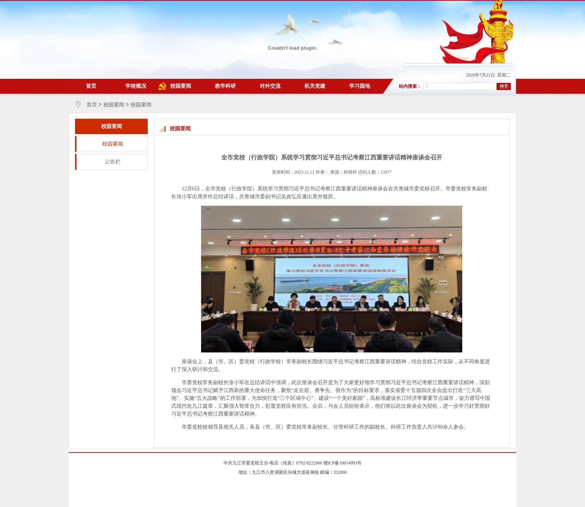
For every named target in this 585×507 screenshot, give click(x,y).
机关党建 (314, 86)
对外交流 (270, 86)
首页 (91, 86)
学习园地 (359, 86)
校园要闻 (180, 86)
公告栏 (113, 162)
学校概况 (135, 86)
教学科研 (225, 86)
